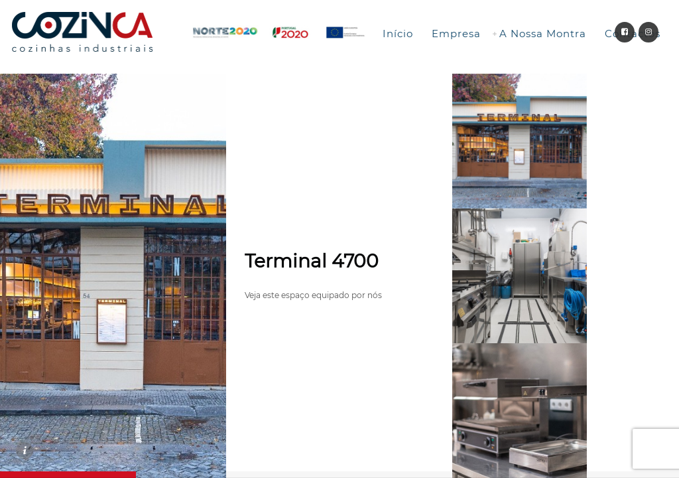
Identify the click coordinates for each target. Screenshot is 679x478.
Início (398, 33)
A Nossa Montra (542, 33)
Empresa (456, 33)
